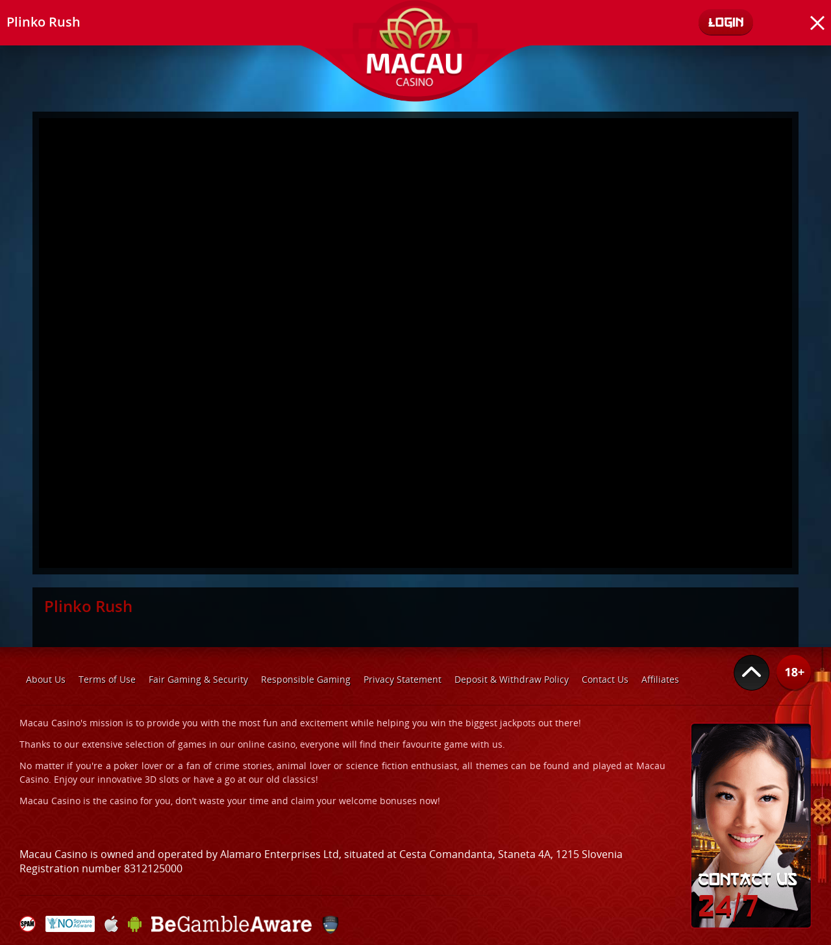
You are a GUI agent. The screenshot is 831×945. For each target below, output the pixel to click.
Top (752, 673)
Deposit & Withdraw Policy (511, 679)
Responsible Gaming (306, 679)
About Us (46, 679)
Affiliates (660, 679)
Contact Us (605, 679)
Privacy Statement (402, 679)
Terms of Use (107, 679)
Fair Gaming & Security (198, 679)
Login (725, 21)
